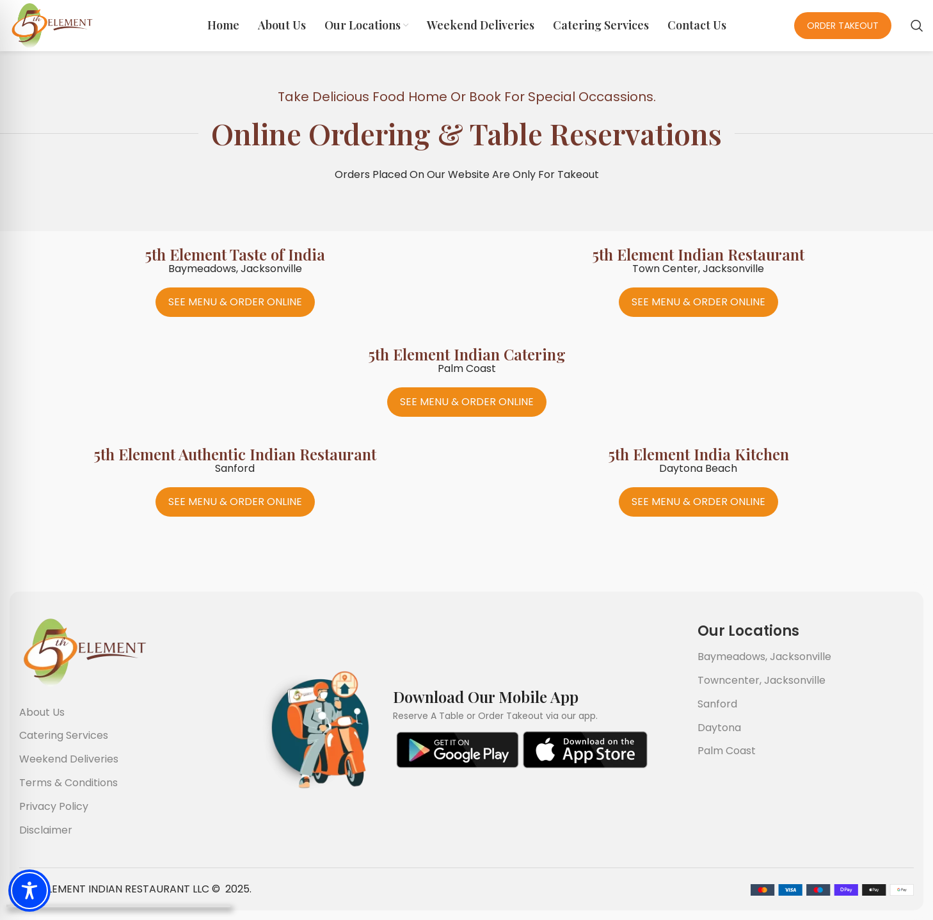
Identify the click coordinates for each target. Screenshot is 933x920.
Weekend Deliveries (68, 759)
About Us (42, 712)
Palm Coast (727, 750)
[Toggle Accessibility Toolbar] (29, 890)
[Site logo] (51, 24)
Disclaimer (45, 830)
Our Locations (748, 631)
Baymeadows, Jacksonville (764, 656)
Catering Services (63, 735)
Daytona (719, 727)
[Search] (917, 25)
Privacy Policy (53, 806)
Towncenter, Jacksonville (761, 680)
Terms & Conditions (68, 782)
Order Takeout (843, 25)
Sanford (717, 704)
